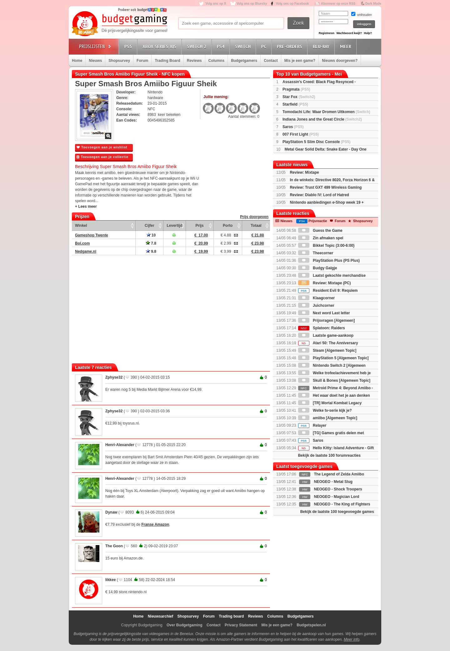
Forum (142, 60)
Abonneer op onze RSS (338, 3)
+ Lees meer (86, 206)
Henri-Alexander (119, 445)
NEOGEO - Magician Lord (336, 496)
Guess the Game (320, 230)
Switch (243, 46)
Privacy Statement (241, 625)
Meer (346, 46)
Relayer (312, 425)
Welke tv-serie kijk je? (325, 410)
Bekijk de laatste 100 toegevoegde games (337, 511)
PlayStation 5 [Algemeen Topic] (333, 358)
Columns (216, 60)
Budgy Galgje (317, 268)
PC (264, 46)
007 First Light (300, 134)
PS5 (129, 46)
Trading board (231, 616)
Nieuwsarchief (160, 616)
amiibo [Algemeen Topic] (327, 418)
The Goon (114, 546)
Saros (292, 127)
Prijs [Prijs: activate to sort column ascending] (200, 225)
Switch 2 (197, 46)
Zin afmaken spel (320, 238)
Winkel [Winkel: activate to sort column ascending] (81, 225)
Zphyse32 (113, 377)
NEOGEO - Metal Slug (333, 482)
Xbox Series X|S (160, 46)
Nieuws (95, 60)
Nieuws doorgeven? (340, 60)
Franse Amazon (155, 524)
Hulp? (368, 33)
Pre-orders (290, 46)
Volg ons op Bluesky (252, 3)
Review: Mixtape (304, 172)
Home (77, 60)
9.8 (151, 251)
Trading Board (167, 60)
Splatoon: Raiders (321, 328)
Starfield (295, 104)
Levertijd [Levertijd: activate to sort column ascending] (174, 225)
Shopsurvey (119, 60)
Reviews (194, 60)
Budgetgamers (244, 60)
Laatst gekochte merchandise (332, 275)
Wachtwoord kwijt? (349, 33)
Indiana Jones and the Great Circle (322, 119)
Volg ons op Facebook (292, 3)
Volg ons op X (215, 3)
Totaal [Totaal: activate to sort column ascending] (256, 225)
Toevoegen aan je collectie (102, 157)
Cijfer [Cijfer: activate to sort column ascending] (149, 225)
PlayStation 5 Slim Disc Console (316, 142)
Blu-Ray (322, 46)
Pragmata (296, 89)
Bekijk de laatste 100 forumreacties (329, 455)
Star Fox (298, 97)
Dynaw (111, 512)
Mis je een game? (299, 60)
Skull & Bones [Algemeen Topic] (334, 380)
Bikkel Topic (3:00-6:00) (326, 245)
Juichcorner (316, 305)
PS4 (221, 46)
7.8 (151, 243)
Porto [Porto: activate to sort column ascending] (227, 225)
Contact (271, 60)
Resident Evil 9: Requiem (328, 290)
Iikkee (110, 580)
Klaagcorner (316, 298)
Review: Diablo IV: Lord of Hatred (319, 195)
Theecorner (315, 253)
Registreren (326, 33)
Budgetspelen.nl (311, 625)
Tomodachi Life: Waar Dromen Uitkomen (326, 112)
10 (151, 235)
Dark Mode (373, 3)
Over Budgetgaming (184, 625)
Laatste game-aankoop (325, 335)
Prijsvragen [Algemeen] (326, 320)
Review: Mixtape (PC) (324, 283)
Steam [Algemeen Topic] (327, 350)
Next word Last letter (324, 313)
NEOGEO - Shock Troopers (338, 489)
